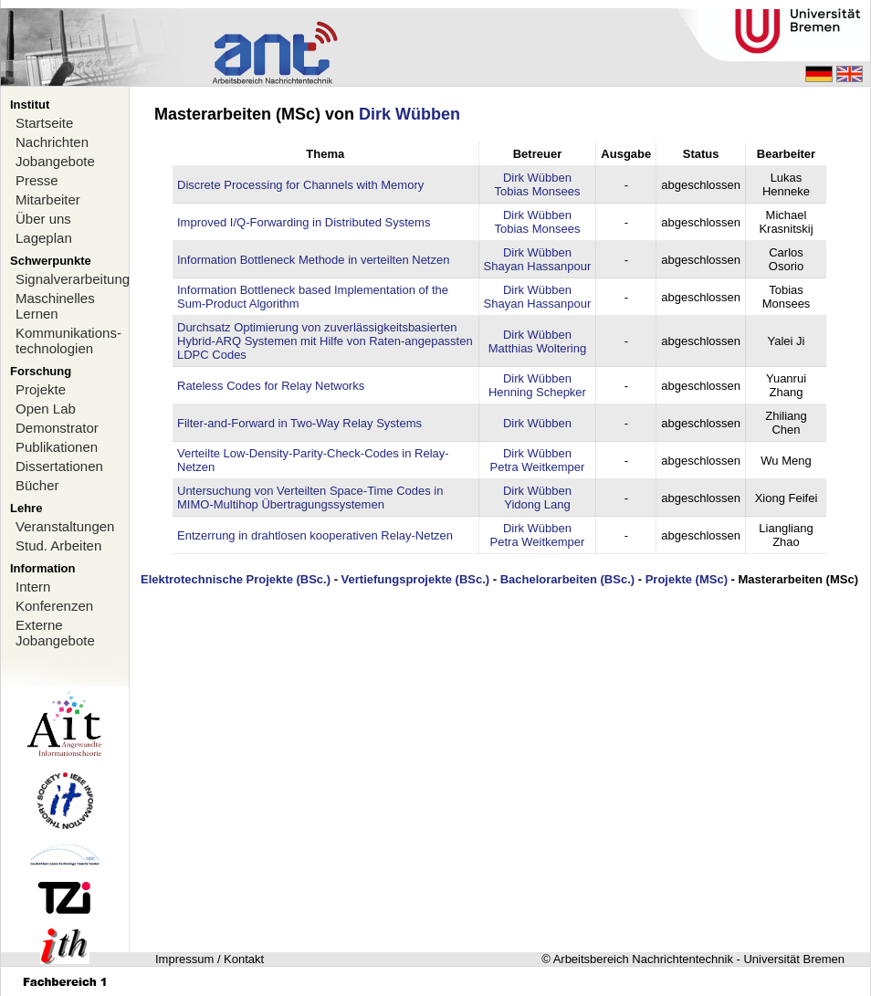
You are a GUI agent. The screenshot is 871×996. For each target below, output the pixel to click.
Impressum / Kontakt (209, 959)
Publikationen (57, 447)
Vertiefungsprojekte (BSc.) (415, 579)
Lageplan (44, 238)
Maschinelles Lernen (55, 305)
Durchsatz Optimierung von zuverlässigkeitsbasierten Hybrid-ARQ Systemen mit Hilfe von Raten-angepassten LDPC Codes (325, 341)
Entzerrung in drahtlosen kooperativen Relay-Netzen (315, 535)
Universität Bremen (794, 959)
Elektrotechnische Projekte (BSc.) (236, 579)
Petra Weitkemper (537, 467)
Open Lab (46, 408)
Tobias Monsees (537, 191)
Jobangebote (55, 161)
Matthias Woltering (537, 348)
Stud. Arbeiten (58, 545)
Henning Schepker (537, 392)
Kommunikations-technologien (68, 340)
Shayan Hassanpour (538, 266)
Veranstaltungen (65, 526)
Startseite (44, 123)
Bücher (37, 485)
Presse (37, 180)
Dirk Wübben (409, 114)
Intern (33, 586)
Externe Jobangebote (55, 632)
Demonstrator (57, 427)
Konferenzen (54, 605)
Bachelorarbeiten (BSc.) (567, 579)
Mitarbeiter (48, 199)
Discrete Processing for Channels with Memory (300, 185)
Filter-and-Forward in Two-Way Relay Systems (299, 423)
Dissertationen (59, 466)
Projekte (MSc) (686, 579)
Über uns (43, 218)
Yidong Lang (537, 504)
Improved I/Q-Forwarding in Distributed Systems (303, 222)
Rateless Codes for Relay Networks (270, 386)
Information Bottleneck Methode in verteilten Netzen (313, 260)
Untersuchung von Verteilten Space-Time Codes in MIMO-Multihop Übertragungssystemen (310, 497)
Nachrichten (52, 142)
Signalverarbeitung (72, 279)
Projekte (41, 389)
